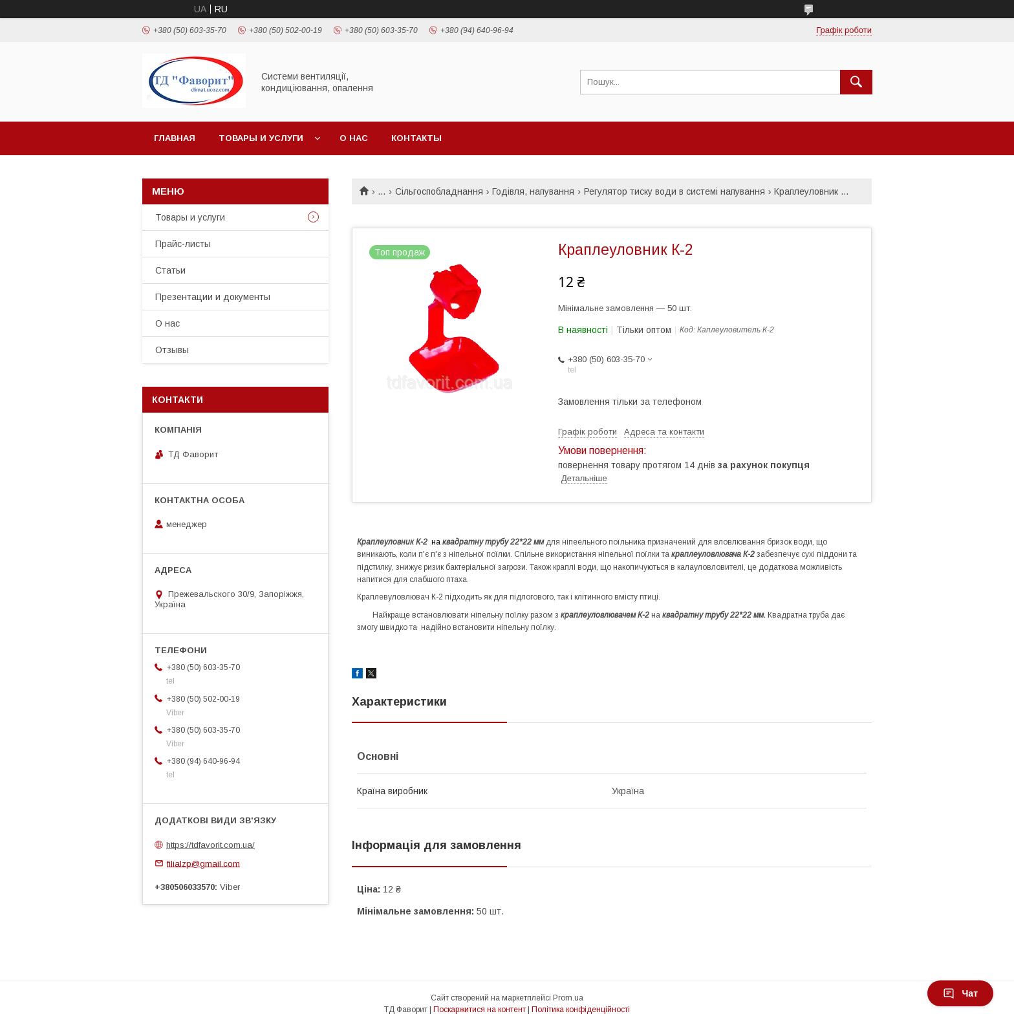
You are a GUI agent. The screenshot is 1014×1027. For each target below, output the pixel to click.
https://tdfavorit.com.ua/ (210, 845)
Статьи (170, 270)
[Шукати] (856, 82)
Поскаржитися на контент (479, 1009)
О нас (354, 138)
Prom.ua (568, 997)
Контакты (416, 138)
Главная (174, 138)
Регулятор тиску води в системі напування (674, 191)
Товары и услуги (261, 138)
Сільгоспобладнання (439, 191)
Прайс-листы (183, 244)
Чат (960, 993)
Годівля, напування (533, 191)
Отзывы (172, 350)
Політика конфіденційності (581, 1009)
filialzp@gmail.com (203, 863)
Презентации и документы (212, 297)
